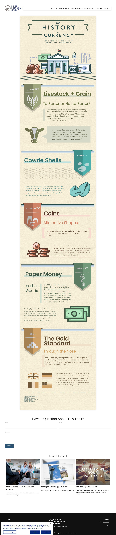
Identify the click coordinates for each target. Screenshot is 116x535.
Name (6, 418)
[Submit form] (9, 441)
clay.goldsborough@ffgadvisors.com (58, 522)
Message (7, 428)
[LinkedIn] (108, 521)
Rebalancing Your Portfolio (87, 482)
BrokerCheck (73, 528)
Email (60, 418)
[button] (54, 3)
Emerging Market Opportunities (54, 482)
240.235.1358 (106, 517)
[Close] (50, 527)
